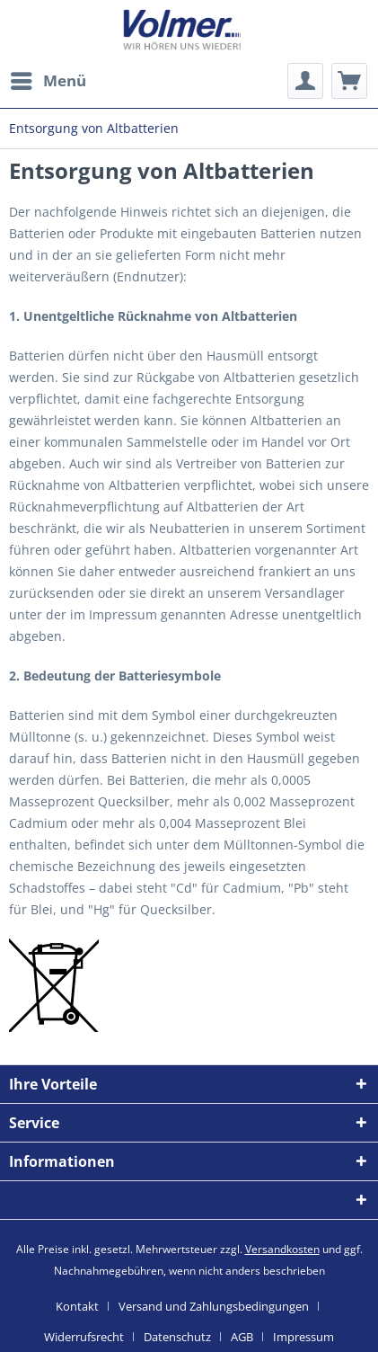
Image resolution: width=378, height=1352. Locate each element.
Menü (48, 79)
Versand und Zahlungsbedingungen (214, 1306)
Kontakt (77, 1306)
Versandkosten (282, 1249)
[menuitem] (47, 81)
